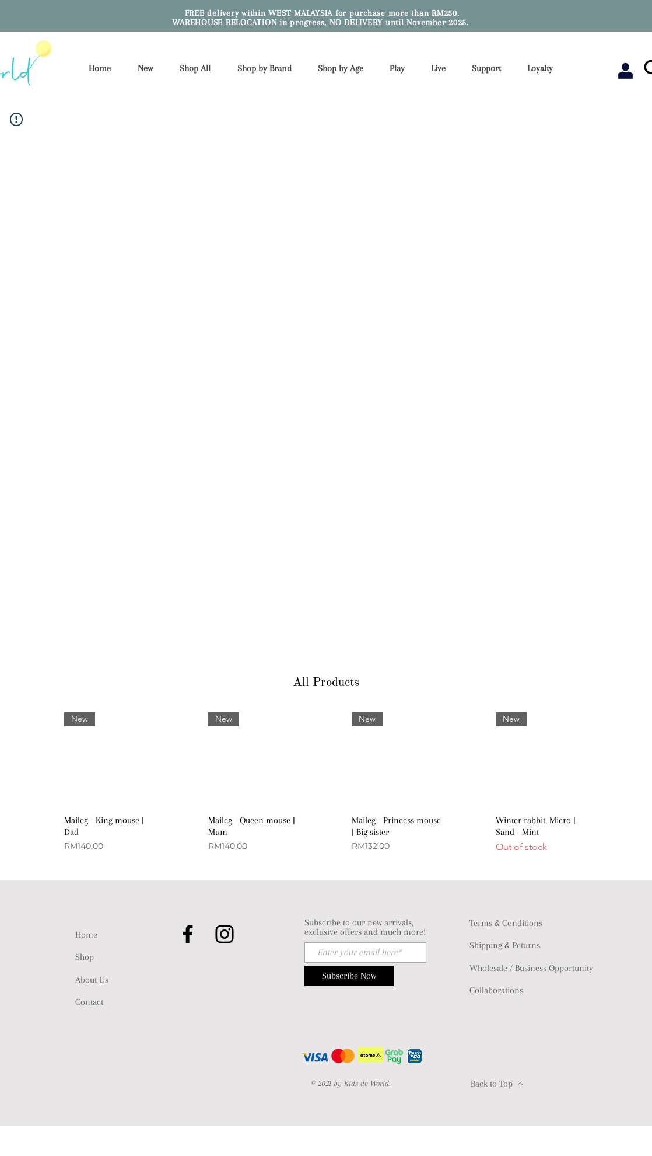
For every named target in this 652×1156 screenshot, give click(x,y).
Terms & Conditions (505, 923)
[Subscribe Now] (349, 976)
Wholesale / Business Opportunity (531, 968)
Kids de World (366, 1083)
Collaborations (496, 990)
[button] (268, 68)
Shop (84, 957)
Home (86, 934)
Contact (89, 1002)
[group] (326, 794)
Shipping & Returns (504, 945)
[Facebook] (188, 934)
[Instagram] (224, 934)
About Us (91, 979)
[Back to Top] (496, 1083)
